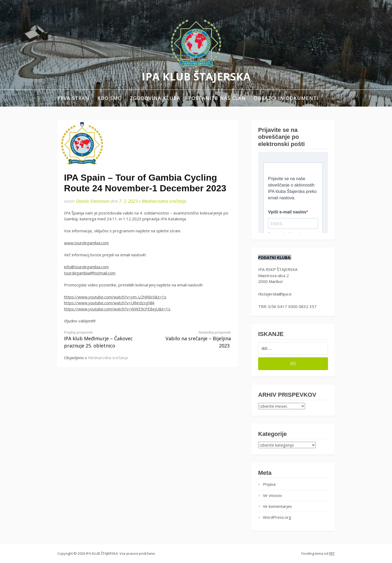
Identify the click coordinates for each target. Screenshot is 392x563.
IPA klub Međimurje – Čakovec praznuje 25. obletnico (101, 339)
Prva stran (73, 98)
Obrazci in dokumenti (286, 98)
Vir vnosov (272, 495)
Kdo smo (109, 98)
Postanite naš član (217, 98)
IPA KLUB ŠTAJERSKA (196, 76)
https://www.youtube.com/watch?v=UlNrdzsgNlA (109, 302)
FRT (332, 553)
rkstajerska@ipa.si (274, 294)
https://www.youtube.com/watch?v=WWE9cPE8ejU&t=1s (117, 308)
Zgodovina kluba (155, 98)
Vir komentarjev (277, 506)
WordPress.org (277, 517)
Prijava (269, 484)
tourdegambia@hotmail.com (89, 273)
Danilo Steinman (92, 201)
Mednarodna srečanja (164, 201)
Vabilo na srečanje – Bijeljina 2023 (193, 339)
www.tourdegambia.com (86, 242)
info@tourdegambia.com (86, 266)
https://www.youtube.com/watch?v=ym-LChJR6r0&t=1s (115, 296)
